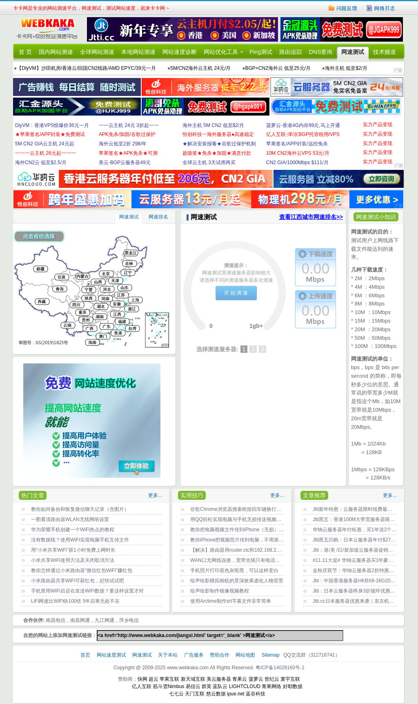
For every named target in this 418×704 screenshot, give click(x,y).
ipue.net (236, 694)
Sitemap (271, 655)
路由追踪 (290, 52)
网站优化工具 (221, 52)
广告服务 (194, 655)
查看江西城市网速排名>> (311, 217)
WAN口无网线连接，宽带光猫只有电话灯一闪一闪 (245, 560)
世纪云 (272, 679)
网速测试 (352, 52)
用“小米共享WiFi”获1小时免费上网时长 (73, 550)
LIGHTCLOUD (244, 686)
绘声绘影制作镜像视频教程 (219, 591)
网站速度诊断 (179, 52)
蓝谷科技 (255, 694)
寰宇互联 (290, 679)
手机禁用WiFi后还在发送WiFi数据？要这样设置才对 (87, 591)
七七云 (176, 694)
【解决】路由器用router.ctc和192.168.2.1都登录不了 (247, 550)
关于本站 (168, 655)
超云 (153, 679)
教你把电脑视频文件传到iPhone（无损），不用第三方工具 (254, 529)
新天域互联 (193, 679)
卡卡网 (49, 29)
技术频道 (384, 52)
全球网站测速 (97, 52)
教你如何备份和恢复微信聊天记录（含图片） (80, 509)
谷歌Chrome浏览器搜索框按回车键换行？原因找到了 (248, 509)
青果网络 (271, 686)
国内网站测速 (56, 52)
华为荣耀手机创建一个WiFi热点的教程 (72, 529)
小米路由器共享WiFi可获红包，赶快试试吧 (77, 581)
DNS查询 (321, 52)
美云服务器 (219, 679)
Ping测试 (260, 52)
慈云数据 (216, 694)
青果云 (239, 679)
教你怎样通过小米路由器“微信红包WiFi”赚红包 (81, 570)
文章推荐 (314, 495)
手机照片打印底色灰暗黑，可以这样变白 (234, 570)
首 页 (25, 52)
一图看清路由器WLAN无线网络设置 (70, 519)
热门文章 (32, 495)
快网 (142, 679)
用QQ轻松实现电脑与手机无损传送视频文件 (238, 519)
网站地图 (245, 655)
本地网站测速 (138, 52)
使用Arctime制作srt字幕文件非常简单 (230, 601)
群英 (206, 686)
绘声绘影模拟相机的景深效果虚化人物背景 (236, 581)
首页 (85, 655)
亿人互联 (141, 686)
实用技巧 (191, 495)
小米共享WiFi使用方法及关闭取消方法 (72, 560)
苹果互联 (169, 679)
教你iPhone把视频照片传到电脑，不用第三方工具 (244, 540)
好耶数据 (292, 686)
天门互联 (195, 694)
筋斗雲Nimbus (169, 686)
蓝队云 (220, 686)
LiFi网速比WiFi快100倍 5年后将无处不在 (75, 601)
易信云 (193, 686)
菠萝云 (256, 679)
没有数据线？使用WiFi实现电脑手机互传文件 (80, 540)
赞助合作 (219, 655)
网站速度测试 (112, 655)
